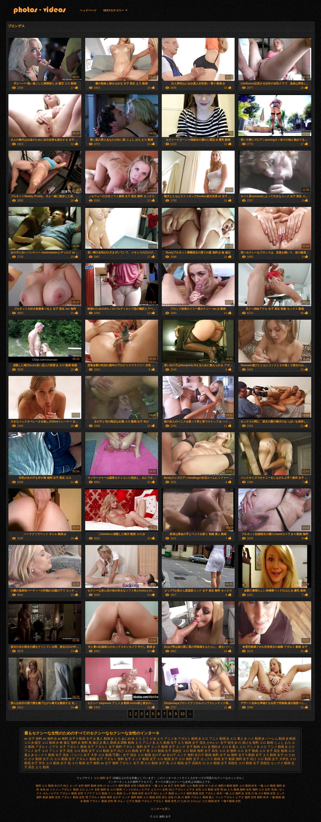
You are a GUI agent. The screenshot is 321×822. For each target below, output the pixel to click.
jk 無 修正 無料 (66, 742)
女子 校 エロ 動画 (72, 763)
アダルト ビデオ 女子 (50, 746)
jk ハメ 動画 (252, 738)
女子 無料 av (95, 763)
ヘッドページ (88, 10)
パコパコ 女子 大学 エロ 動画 (91, 755)
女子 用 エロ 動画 (145, 763)
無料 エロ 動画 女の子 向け (52, 785)
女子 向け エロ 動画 (257, 759)
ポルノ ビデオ (125, 801)
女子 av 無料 (229, 755)
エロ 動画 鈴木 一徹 (214, 801)
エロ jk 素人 (230, 746)
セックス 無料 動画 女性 (189, 793)
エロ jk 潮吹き (211, 746)
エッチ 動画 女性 (133, 793)
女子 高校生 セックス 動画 (272, 763)
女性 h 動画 (138, 785)
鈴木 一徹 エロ (154, 785)
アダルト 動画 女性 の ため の (171, 801)
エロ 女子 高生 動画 (273, 751)
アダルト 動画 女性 (71, 793)
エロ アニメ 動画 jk (274, 746)
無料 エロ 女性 (261, 789)
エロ (82, 789)
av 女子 (168, 785)
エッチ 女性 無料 (95, 789)
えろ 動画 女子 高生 (192, 742)
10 (182, 714)
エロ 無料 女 (236, 793)
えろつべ (156, 789)
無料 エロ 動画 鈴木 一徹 (248, 785)
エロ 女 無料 (228, 751)
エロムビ (195, 801)
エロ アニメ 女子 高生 (57, 751)
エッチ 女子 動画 (188, 746)
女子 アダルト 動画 (82, 759)
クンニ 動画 (115, 793)
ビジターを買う (160, 808)
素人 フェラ (216, 797)
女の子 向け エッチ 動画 (159, 793)
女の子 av (159, 755)
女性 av (45, 789)
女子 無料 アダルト (118, 763)
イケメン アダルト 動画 (64, 789)
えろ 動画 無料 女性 (239, 789)
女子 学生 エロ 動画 (45, 763)
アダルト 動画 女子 (80, 746)
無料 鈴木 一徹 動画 (269, 797)
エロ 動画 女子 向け (110, 751)
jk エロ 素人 (235, 738)
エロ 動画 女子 (84, 751)
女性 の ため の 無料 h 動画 (215, 785)
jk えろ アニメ (164, 738)
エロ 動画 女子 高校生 (166, 751)
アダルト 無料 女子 (136, 746)
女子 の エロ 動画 (55, 759)
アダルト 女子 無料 (108, 746)
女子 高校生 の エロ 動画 (202, 763)
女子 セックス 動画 (206, 759)
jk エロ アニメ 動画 (212, 738)
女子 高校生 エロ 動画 (236, 763)
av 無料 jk (50, 738)
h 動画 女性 (234, 801)
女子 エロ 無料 (181, 759)
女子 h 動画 (246, 755)
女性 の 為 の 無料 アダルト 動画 (188, 797)
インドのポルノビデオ (136, 789)
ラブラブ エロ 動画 (95, 793)
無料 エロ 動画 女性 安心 (152, 797)
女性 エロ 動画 (205, 789)
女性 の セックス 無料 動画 (113, 785)
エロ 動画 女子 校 (137, 751)
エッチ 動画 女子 (163, 746)
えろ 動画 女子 (166, 742)
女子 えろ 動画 (266, 755)
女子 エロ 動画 (160, 759)
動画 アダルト (143, 801)
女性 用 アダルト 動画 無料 (95, 797)
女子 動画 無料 (231, 759)
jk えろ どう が (142, 738)
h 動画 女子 (84, 738)
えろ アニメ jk (145, 742)
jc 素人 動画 (101, 738)
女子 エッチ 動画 (137, 759)
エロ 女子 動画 (247, 751)
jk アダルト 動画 (186, 738)
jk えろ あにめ (121, 738)
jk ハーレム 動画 (273, 738)
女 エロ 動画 (114, 789)
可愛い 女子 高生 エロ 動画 (131, 755)
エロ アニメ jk (249, 746)
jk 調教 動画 (125, 742)
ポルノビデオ (51, 793)
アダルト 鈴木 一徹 (217, 793)
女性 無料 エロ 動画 (186, 785)
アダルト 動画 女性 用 (103, 801)
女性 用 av (221, 789)
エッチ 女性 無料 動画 (83, 785)
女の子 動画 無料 (207, 755)
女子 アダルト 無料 (110, 759)
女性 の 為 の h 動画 (257, 793)
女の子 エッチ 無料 (180, 755)
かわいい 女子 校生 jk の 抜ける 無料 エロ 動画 (240, 742)
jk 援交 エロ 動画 (43, 742)
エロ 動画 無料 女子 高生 (200, 751)
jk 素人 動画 (108, 742)
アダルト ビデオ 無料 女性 (240, 797)
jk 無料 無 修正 (88, 742)
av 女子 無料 (33, 738)
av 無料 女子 (67, 738)
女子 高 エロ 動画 (171, 763)
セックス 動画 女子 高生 (52, 755)
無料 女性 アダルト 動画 (63, 797)
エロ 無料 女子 (103, 778)
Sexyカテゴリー (113, 10)
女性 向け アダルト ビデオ (178, 789)
